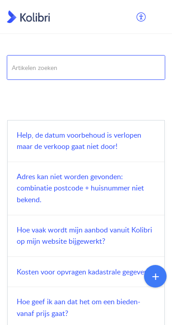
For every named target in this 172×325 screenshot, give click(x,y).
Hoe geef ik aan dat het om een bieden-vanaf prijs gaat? (78, 307)
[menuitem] (141, 16)
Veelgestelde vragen (34, 91)
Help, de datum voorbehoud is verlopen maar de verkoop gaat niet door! (79, 141)
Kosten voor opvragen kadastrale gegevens (84, 272)
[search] (86, 67)
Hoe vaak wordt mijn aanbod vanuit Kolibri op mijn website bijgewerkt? (84, 235)
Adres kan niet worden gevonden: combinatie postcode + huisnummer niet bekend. (80, 188)
